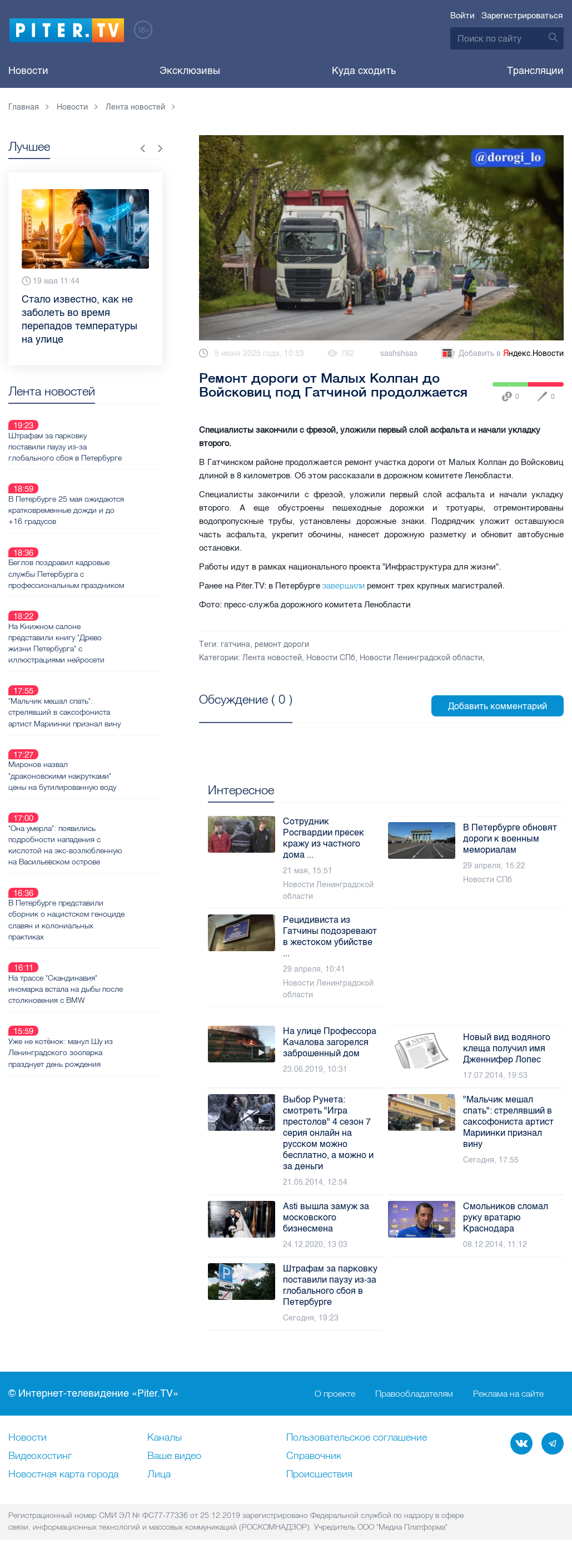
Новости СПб (330, 657)
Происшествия (319, 1474)
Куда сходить (364, 71)
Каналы (164, 1437)
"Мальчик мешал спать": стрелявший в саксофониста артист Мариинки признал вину (104, 658)
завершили (343, 585)
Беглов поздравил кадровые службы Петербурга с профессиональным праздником (98, 540)
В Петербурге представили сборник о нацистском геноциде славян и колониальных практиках (95, 826)
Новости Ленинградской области (421, 657)
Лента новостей (272, 657)
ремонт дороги (282, 644)
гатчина (235, 644)
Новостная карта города (63, 1474)
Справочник (313, 1456)
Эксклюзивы (190, 71)
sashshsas (398, 353)
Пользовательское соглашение (356, 1437)
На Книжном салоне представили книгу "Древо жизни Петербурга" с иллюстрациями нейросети (96, 602)
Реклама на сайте (508, 1393)
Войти (462, 16)
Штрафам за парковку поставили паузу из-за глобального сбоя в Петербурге (104, 433)
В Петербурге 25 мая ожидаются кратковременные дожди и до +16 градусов (100, 484)
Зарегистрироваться (522, 16)
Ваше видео (174, 1456)
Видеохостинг (40, 1456)
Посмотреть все (235, 712)
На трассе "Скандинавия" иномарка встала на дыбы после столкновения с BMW (97, 883)
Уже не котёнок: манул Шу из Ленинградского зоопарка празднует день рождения (100, 933)
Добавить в (501, 354)
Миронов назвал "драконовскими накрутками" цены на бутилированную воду (102, 709)
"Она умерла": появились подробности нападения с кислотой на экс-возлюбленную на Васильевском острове (104, 765)
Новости (28, 71)
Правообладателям (414, 1393)
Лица (159, 1474)
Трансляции (535, 71)
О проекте (335, 1393)
